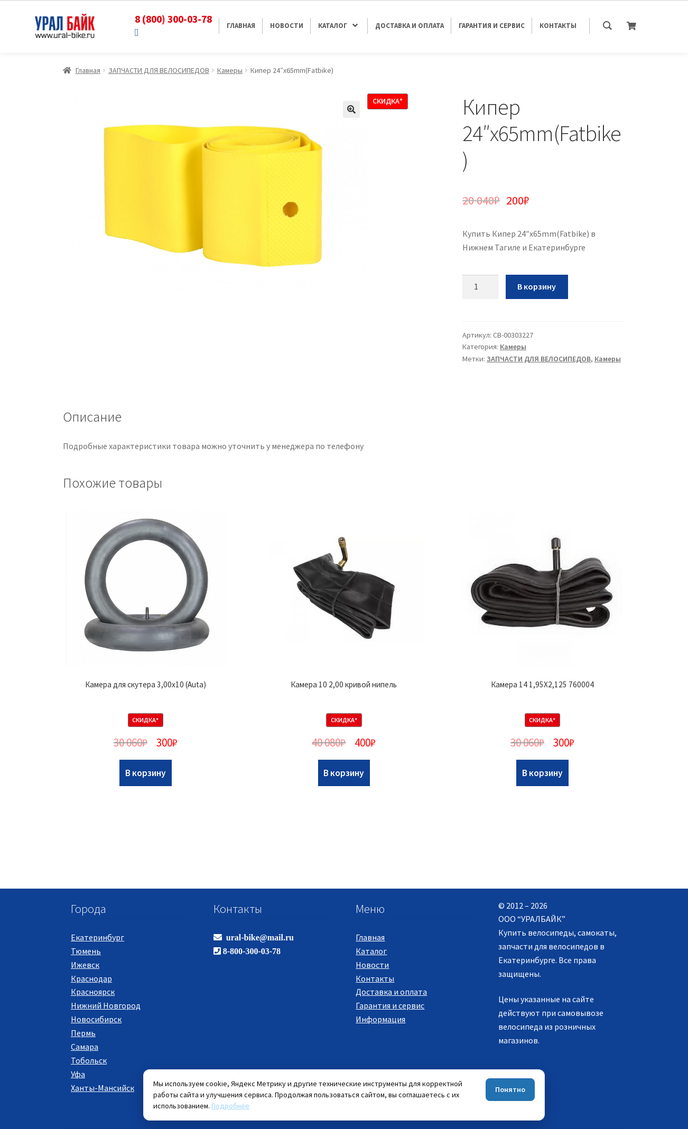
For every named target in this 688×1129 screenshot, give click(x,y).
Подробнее (230, 1106)
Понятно (510, 1089)
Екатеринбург (97, 937)
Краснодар (91, 978)
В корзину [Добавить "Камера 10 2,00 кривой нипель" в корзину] (343, 773)
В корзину (536, 286)
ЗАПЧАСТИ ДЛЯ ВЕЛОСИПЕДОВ (158, 70)
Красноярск (93, 991)
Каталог (371, 951)
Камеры (230, 70)
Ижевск (85, 964)
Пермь (83, 1033)
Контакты (375, 978)
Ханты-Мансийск (102, 1088)
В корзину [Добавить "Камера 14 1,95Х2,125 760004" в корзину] (542, 773)
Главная (88, 70)
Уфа (78, 1074)
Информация (380, 1019)
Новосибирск (96, 1019)
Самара (84, 1046)
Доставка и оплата (391, 991)
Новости (372, 964)
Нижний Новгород (106, 1005)
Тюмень (86, 951)
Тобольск (89, 1060)
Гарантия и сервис (390, 1005)
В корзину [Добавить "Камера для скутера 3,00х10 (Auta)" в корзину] (145, 773)
